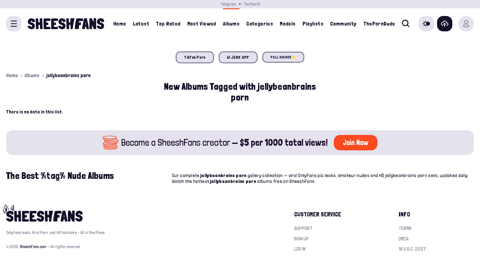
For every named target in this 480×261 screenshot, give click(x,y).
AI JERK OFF (238, 57)
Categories (259, 23)
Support (303, 228)
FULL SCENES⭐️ (283, 57)
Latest (141, 23)
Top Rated (168, 23)
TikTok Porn (194, 57)
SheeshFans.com (33, 246)
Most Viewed (201, 23)
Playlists (312, 23)
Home (119, 23)
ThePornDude (379, 23)
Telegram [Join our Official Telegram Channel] (228, 4)
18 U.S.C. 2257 (412, 249)
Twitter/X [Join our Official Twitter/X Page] (252, 4)
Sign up (301, 239)
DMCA (403, 239)
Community (343, 23)
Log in (300, 249)
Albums (32, 75)
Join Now (355, 142)
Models (287, 23)
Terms (405, 228)
